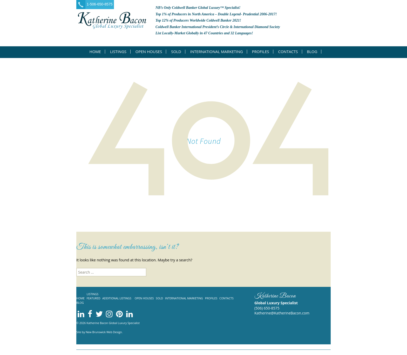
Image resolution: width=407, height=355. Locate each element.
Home (95, 52)
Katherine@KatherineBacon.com (281, 313)
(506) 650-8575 (266, 308)
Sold (176, 52)
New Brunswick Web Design (104, 332)
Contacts (288, 52)
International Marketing (216, 52)
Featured (93, 298)
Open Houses (148, 52)
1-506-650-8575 (100, 4)
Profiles (260, 52)
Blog (312, 52)
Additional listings (116, 298)
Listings (118, 52)
